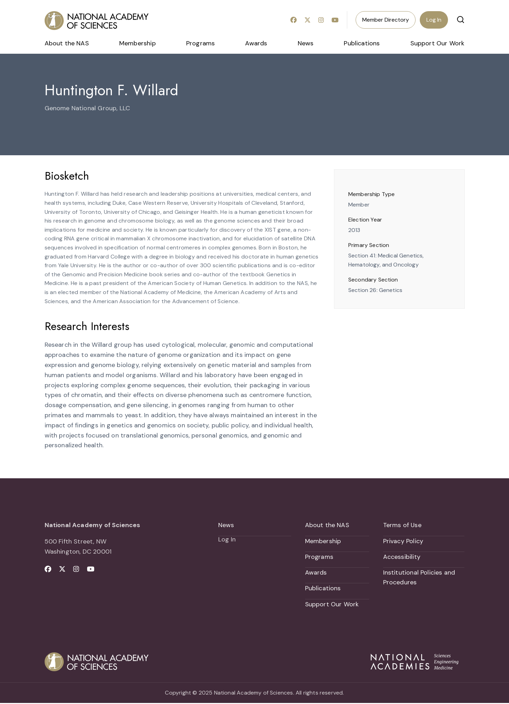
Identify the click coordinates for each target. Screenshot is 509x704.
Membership (137, 43)
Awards (256, 43)
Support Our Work (437, 43)
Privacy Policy (403, 541)
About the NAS (67, 43)
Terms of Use (402, 525)
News (306, 43)
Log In (433, 19)
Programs (200, 43)
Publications (362, 43)
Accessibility (401, 557)
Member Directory (385, 19)
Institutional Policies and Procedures (419, 578)
